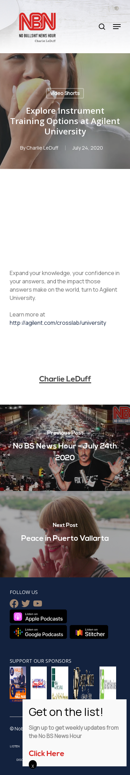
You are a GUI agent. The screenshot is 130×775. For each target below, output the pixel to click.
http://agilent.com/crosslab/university (58, 323)
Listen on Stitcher (89, 632)
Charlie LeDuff (42, 147)
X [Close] (33, 766)
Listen (15, 746)
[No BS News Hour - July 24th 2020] (65, 448)
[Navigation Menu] (117, 26)
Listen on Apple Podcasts (38, 616)
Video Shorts (65, 93)
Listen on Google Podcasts (38, 632)
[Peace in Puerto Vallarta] (65, 534)
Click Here (46, 754)
